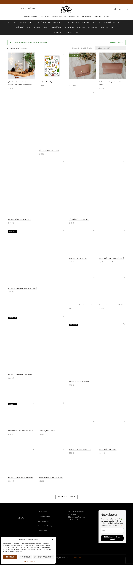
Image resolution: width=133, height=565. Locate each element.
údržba (70, 33)
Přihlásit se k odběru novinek (112, 538)
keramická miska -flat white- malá (19, 485)
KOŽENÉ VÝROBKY (30, 17)
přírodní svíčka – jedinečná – (78, 220)
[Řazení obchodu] (110, 48)
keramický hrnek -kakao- (46, 438)
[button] (53, 539)
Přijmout (10, 557)
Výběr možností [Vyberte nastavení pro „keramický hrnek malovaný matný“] (106, 269)
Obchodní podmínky (29, 561)
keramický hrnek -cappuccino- (79, 457)
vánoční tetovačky (44, 82)
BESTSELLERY (74, 17)
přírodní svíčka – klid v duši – (48, 151)
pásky (37, 27)
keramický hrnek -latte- (107, 457)
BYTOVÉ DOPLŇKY (59, 17)
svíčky (114, 27)
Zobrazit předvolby (43, 557)
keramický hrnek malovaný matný (111, 265)
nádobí (19, 27)
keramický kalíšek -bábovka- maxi (19, 438)
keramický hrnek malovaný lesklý (19, 390)
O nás (106, 17)
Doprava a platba (44, 516)
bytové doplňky (43, 22)
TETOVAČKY (45, 17)
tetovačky (58, 33)
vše (78, 33)
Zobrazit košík (116, 42)
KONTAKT (97, 17)
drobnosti (58, 22)
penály (45, 27)
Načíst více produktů (66, 497)
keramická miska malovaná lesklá (111, 312)
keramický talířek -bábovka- (78, 411)
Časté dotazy (42, 512)
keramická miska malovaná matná (80, 312)
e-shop (16, 48)
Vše (16, 22)
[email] (112, 530)
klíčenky (97, 22)
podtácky (69, 27)
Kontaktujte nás (43, 521)
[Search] (115, 9)
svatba (104, 27)
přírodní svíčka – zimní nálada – (18, 220)
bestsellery (26, 22)
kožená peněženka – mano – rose (80, 82)
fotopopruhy (73, 22)
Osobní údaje (42, 531)
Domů (11, 48)
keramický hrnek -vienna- (77, 265)
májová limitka (111, 22)
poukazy (81, 27)
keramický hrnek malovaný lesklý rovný (21, 304)
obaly (29, 27)
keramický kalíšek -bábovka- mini (50, 485)
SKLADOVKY (86, 17)
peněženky (57, 27)
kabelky (86, 22)
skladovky (93, 27)
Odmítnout (25, 557)
